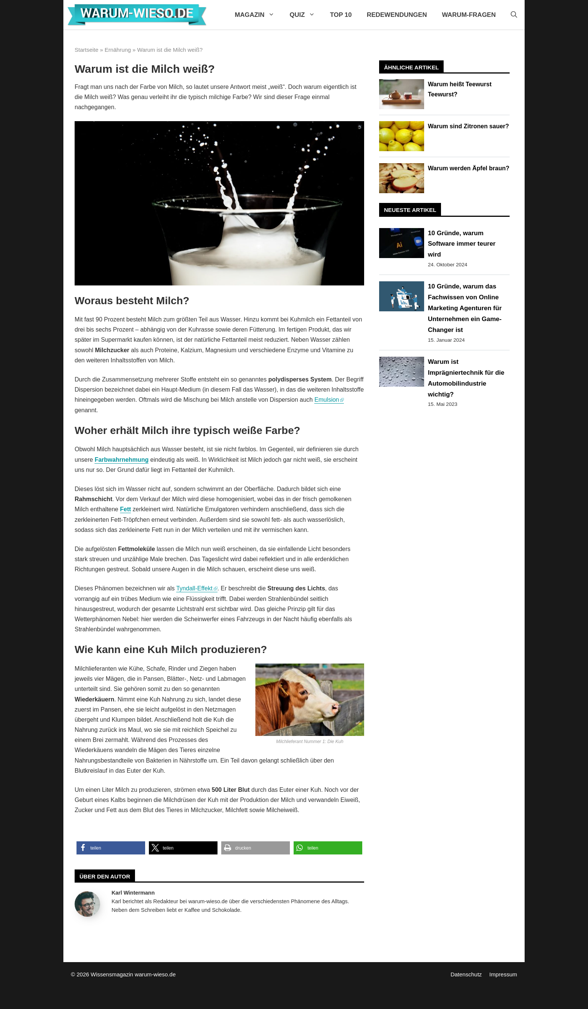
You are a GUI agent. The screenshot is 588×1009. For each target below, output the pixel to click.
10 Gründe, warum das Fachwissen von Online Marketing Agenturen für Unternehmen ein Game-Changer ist (465, 308)
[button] (110, 847)
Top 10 (341, 14)
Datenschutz (466, 974)
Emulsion (326, 399)
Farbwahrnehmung (121, 459)
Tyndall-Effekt (194, 588)
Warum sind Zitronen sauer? (468, 126)
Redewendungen (397, 14)
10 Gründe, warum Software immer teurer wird (461, 244)
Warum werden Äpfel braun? (468, 168)
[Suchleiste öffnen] (514, 15)
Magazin (258, 15)
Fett (125, 509)
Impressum (503, 974)
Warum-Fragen (469, 14)
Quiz (306, 15)
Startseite (86, 50)
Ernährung (118, 50)
